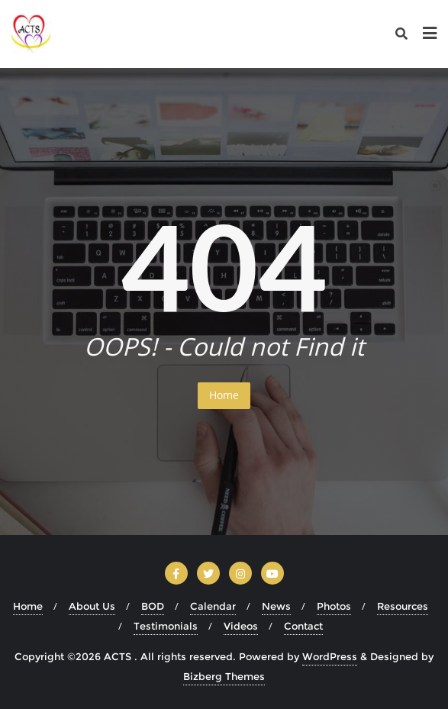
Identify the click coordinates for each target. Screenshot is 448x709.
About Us (92, 606)
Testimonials (166, 626)
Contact (303, 626)
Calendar (213, 606)
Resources (402, 606)
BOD (152, 606)
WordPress (329, 656)
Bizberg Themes (224, 676)
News (276, 606)
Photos (334, 606)
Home (224, 395)
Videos (241, 626)
